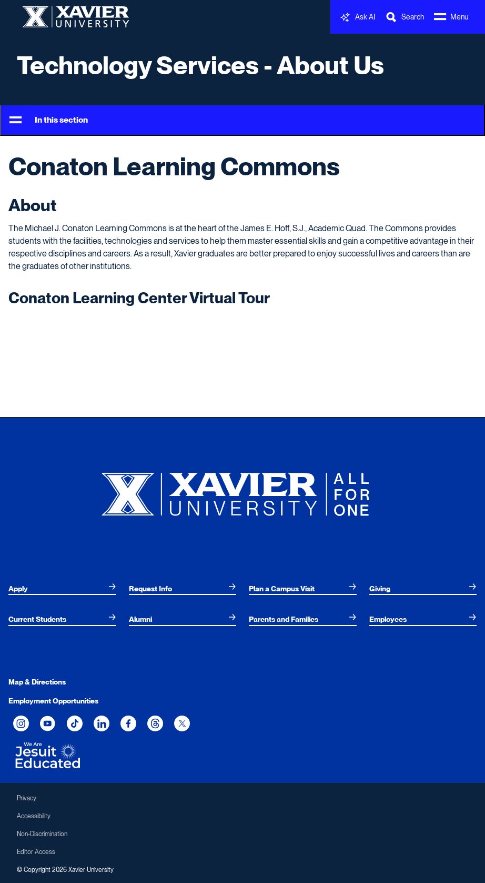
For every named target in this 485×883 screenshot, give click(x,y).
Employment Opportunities (53, 701)
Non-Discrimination (42, 834)
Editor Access (36, 852)
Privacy (26, 798)
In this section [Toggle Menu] (48, 120)
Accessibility (33, 816)
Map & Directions (37, 682)
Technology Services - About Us (200, 65)
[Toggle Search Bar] (404, 17)
